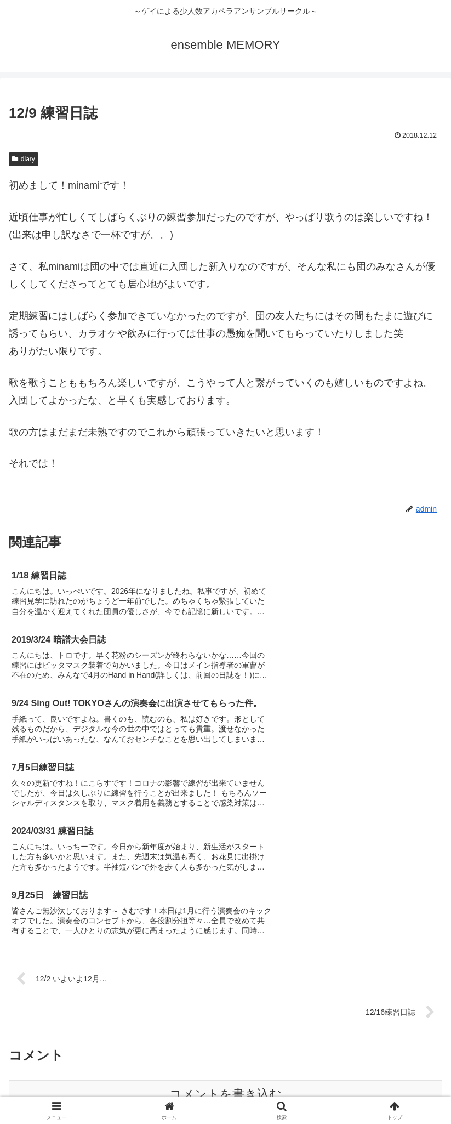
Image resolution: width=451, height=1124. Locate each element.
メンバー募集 (226, 1072)
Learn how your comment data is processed (278, 952)
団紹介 (78, 1072)
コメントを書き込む (225, 917)
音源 (373, 1072)
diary (23, 159)
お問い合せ (226, 1088)
